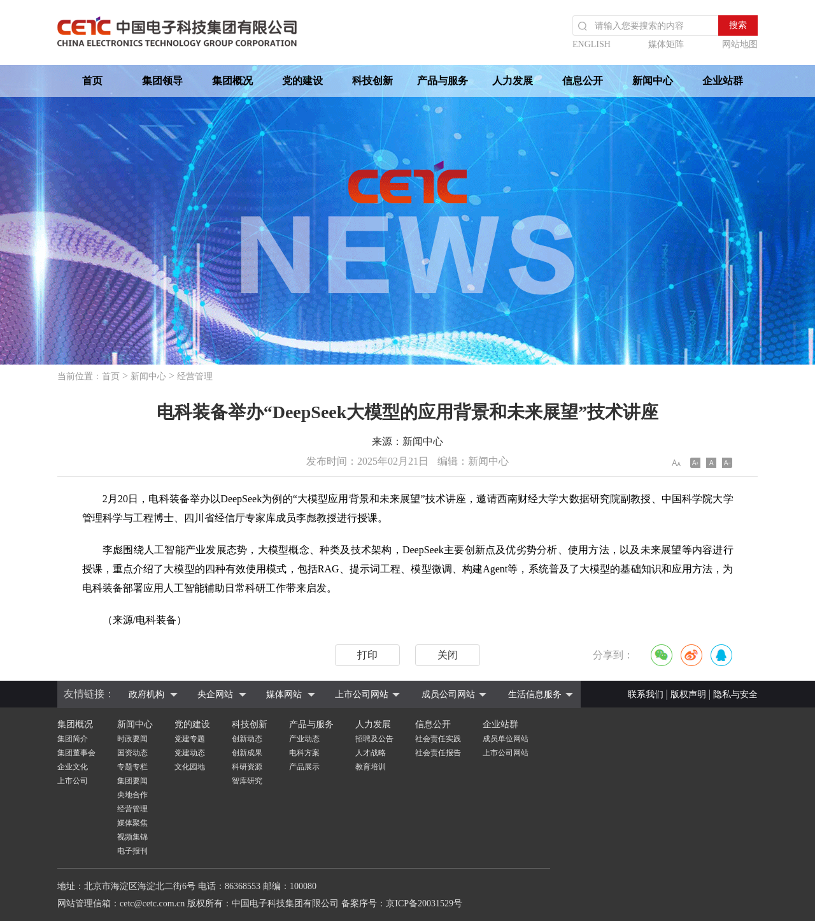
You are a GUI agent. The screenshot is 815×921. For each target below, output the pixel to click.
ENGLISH (591, 44)
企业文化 (72, 766)
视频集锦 (132, 836)
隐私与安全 (735, 694)
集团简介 (72, 738)
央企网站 (215, 694)
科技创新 (372, 80)
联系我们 (645, 694)
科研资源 (247, 766)
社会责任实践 (438, 738)
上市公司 (72, 780)
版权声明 (688, 694)
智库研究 (247, 780)
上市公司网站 (361, 694)
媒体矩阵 (666, 44)
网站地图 (740, 44)
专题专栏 (132, 766)
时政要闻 (132, 738)
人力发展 (512, 80)
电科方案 (304, 752)
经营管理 (195, 376)
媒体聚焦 (132, 822)
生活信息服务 (535, 694)
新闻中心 (652, 80)
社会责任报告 (438, 752)
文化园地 (189, 766)
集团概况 (232, 80)
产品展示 (304, 766)
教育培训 (370, 766)
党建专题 (189, 738)
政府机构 (146, 694)
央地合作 (132, 794)
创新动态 (247, 738)
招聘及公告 (374, 738)
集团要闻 (132, 780)
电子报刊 (132, 850)
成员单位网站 (505, 738)
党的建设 (302, 80)
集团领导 (162, 80)
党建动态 (189, 752)
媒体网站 (284, 694)
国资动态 (132, 752)
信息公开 (582, 80)
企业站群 (722, 80)
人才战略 (370, 752)
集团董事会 (76, 752)
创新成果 (247, 752)
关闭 (447, 654)
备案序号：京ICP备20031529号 (401, 903)
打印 (367, 654)
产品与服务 (442, 80)
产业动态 (304, 738)
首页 (92, 80)
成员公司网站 (448, 694)
